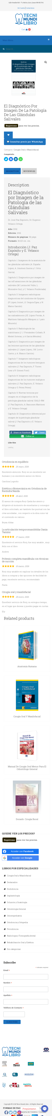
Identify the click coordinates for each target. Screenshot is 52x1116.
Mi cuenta (21, 8)
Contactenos (30, 8)
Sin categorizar (14, 949)
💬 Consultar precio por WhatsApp (25, 141)
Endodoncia (12, 889)
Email (6, 970)
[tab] (12, 171)
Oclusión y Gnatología (17, 902)
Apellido (7, 995)
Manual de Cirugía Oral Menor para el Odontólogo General (27, 767)
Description (12, 171)
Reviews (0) (29, 171)
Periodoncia (12, 929)
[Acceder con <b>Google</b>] (20, 858)
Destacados (12, 882)
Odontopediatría (14, 915)
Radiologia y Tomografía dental (21, 936)
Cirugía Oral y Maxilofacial (26, 149)
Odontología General (16, 909)
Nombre (7, 983)
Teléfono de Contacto (13, 1008)
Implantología (13, 895)
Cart (24, 29)
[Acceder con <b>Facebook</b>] (20, 851)
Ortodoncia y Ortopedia (17, 922)
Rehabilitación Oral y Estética (20, 942)
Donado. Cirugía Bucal (27, 819)
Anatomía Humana (27, 666)
